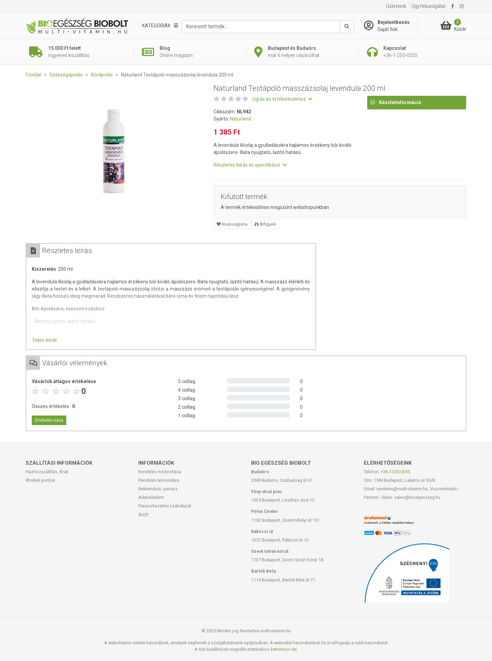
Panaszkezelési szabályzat (164, 505)
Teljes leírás (44, 340)
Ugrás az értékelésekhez (282, 99)
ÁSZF (143, 514)
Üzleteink (396, 6)
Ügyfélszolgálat (429, 6)
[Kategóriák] (159, 25)
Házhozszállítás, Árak (47, 471)
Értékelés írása (49, 420)
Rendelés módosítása (159, 471)
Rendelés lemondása (158, 480)
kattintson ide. (284, 649)
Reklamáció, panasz (158, 488)
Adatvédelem (151, 497)
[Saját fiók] (391, 26)
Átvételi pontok (40, 480)
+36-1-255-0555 (395, 471)
